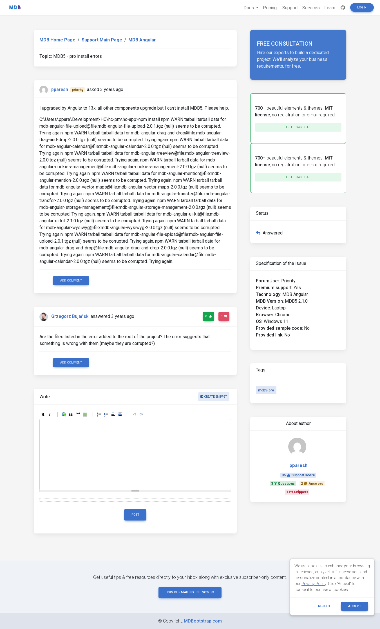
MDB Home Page (57, 40)
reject (324, 606)
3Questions (283, 484)
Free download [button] (298, 127)
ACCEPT (354, 606)
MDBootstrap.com (203, 621)
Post (135, 515)
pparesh (59, 89)
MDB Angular (142, 40)
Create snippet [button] (213, 396)
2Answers (312, 484)
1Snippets (297, 492)
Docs (249, 7)
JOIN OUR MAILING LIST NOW (190, 592)
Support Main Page (102, 40)
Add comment (71, 280)
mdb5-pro (266, 390)
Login (361, 7)
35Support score (298, 475)
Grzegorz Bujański (70, 316)
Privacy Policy (313, 583)
